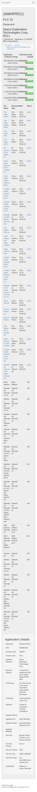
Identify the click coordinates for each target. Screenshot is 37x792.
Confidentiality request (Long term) (6, 206)
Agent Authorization (7, 251)
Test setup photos (6, 114)
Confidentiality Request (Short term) (7, 262)
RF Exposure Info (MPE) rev (7, 152)
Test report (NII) (6, 133)
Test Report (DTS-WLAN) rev (6, 330)
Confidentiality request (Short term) (6, 193)
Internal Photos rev (6, 311)
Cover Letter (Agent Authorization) (7, 180)
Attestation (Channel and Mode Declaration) (7, 371)
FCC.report (6, 3)
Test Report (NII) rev (6, 230)
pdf (29, 112)
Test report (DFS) (6, 142)
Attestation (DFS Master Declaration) (7, 219)
